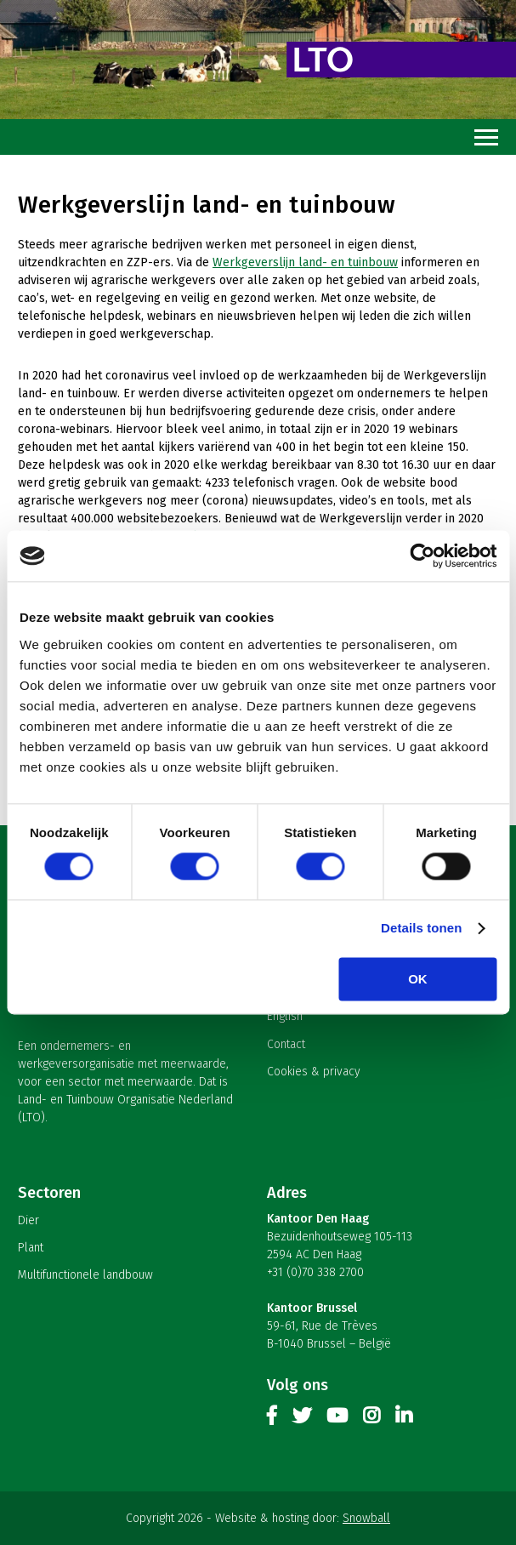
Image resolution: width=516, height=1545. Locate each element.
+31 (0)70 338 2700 (315, 1272)
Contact (286, 1044)
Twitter (301, 1419)
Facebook (272, 1419)
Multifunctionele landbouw (85, 1275)
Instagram (371, 1419)
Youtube (337, 1419)
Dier (28, 1220)
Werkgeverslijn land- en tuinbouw (305, 262)
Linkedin (403, 1419)
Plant (30, 1247)
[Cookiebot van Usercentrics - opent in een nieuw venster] (422, 555)
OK (418, 979)
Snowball (366, 1518)
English (285, 1016)
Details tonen (421, 928)
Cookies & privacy (313, 1071)
